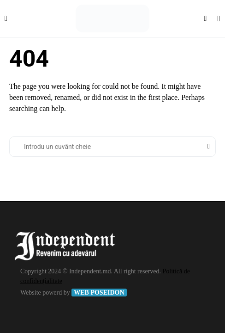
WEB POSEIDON (99, 292)
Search (208, 146)
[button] (6, 18)
